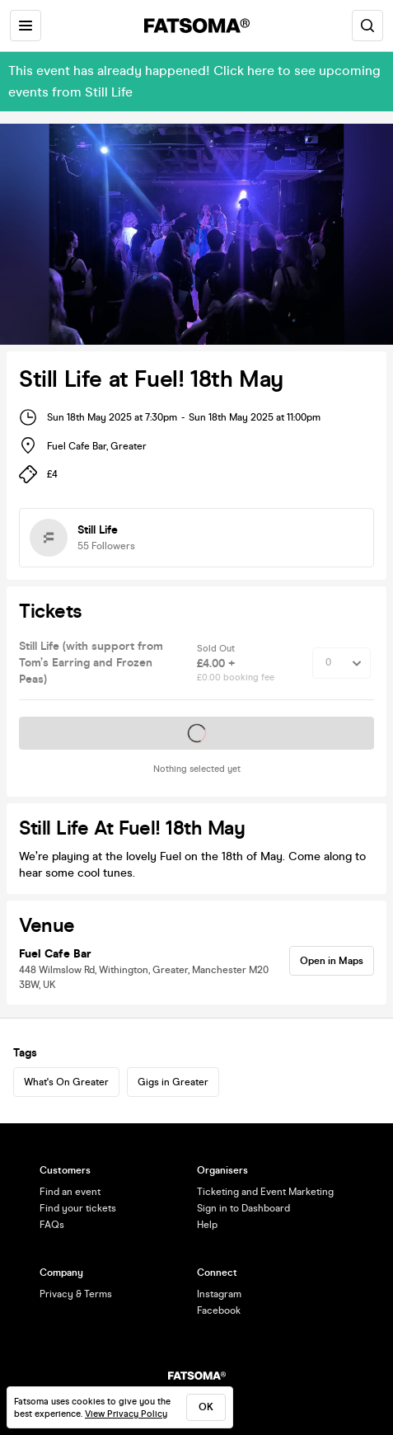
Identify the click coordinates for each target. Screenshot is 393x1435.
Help (207, 1224)
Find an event (70, 1191)
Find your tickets (78, 1208)
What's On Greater (66, 1082)
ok (206, 1407)
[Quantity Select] (341, 663)
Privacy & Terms (76, 1294)
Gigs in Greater (173, 1082)
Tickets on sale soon (196, 733)
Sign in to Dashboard (243, 1208)
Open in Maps (331, 961)
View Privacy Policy (126, 1414)
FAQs (52, 1224)
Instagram (219, 1294)
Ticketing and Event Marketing (265, 1191)
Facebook (219, 1310)
